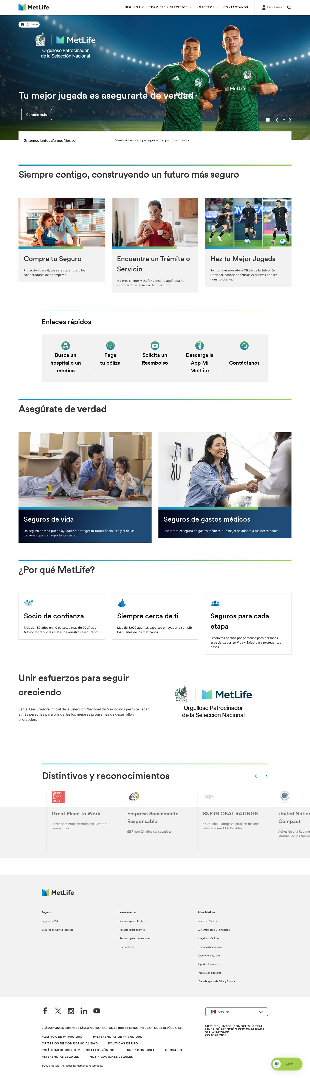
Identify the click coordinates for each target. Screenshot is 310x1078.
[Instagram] (71, 1011)
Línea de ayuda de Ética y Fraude (216, 981)
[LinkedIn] (84, 1011)
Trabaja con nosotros (209, 973)
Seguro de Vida (50, 921)
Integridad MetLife (208, 938)
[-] (271, 7)
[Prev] (255, 777)
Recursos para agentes (132, 930)
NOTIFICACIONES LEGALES (111, 1057)
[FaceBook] (45, 1011)
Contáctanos (126, 947)
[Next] (289, 120)
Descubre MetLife (207, 921)
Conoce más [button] (36, 114)
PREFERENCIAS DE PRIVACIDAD (118, 1037)
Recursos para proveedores (134, 938)
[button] (135, 7)
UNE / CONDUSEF (141, 1050)
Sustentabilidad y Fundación (213, 930)
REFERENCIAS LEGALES (60, 1057)
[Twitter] (58, 1011)
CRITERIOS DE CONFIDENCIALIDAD (70, 1043)
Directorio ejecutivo (208, 956)
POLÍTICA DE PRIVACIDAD (62, 1037)
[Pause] (268, 120)
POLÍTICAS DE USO (123, 1043)
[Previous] (277, 120)
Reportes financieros (208, 964)
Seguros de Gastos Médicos (57, 930)
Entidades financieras (209, 947)
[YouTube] (96, 1011)
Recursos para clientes (131, 921)
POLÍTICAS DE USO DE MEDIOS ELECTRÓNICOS (79, 1050)
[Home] (22, 24)
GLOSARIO (173, 1050)
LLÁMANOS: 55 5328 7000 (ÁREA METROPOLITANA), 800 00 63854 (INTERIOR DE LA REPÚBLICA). (112, 1028)
